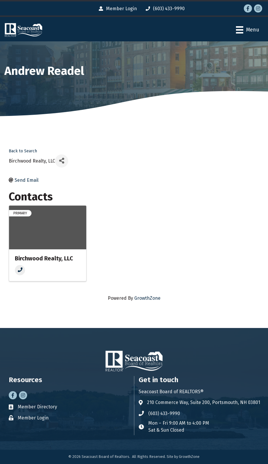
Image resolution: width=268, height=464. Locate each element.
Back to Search (23, 151)
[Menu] (248, 29)
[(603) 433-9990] (164, 8)
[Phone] (20, 270)
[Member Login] (116, 8)
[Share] (61, 160)
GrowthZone (147, 298)
